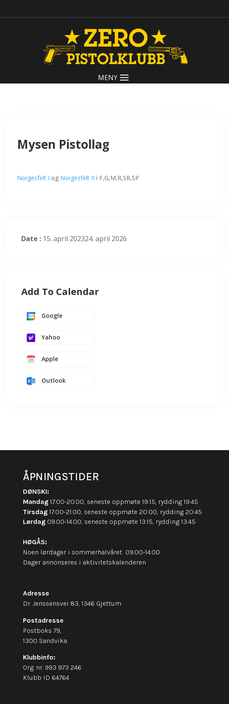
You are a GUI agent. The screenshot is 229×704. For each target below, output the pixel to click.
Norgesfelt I (33, 178)
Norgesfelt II (77, 178)
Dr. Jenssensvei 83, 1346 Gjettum (72, 603)
